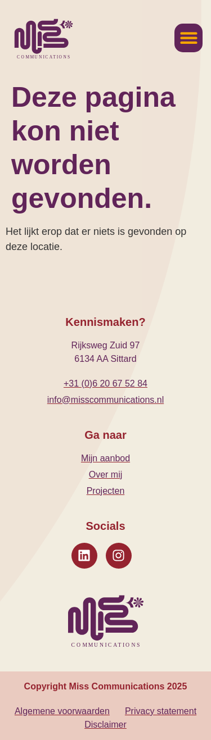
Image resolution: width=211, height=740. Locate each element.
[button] (188, 38)
